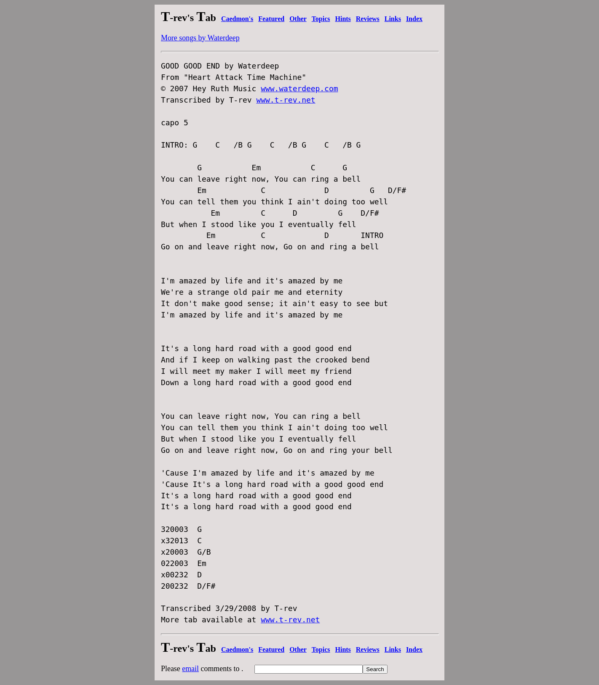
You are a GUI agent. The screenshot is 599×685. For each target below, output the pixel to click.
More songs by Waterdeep (200, 38)
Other (298, 18)
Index (414, 18)
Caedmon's (237, 18)
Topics (321, 18)
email (190, 668)
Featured (271, 18)
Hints (343, 18)
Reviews (368, 18)
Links (393, 18)
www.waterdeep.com (299, 88)
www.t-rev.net (285, 99)
